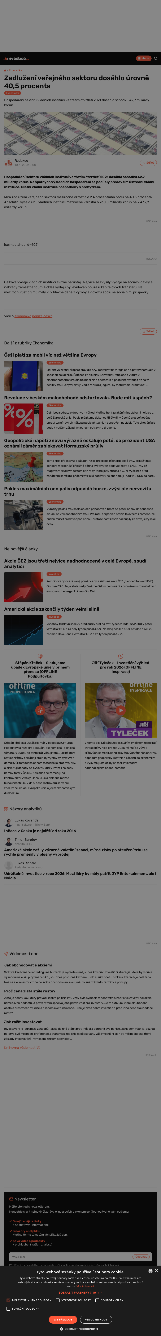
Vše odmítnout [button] (96, 1319)
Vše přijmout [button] (63, 1319)
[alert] (80, 668)
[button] (80, 1292)
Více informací (85, 1286)
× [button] (156, 1270)
